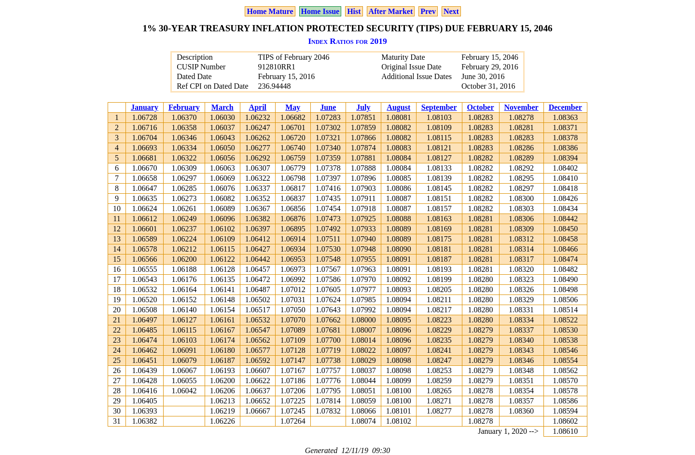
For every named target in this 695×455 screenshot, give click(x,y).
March (222, 107)
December (565, 107)
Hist (354, 11)
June (328, 107)
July (363, 107)
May (292, 107)
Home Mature (270, 11)
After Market (391, 11)
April (257, 107)
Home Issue (320, 11)
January (144, 107)
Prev (428, 11)
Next (451, 11)
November (521, 107)
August (398, 107)
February (184, 107)
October (480, 107)
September (439, 107)
